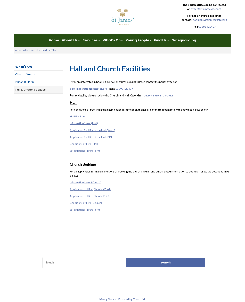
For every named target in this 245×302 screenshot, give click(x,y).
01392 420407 (207, 26)
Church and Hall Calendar (158, 95)
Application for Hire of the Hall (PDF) (91, 137)
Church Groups (25, 74)
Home (54, 40)
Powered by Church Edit (132, 299)
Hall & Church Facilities (45, 50)
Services (90, 40)
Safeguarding (184, 40)
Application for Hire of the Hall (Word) (92, 130)
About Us (70, 40)
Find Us (160, 40)
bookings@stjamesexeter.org (210, 19)
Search (165, 263)
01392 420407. (124, 88)
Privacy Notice (107, 299)
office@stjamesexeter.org (206, 8)
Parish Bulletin (24, 82)
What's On (112, 40)
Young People (137, 40)
